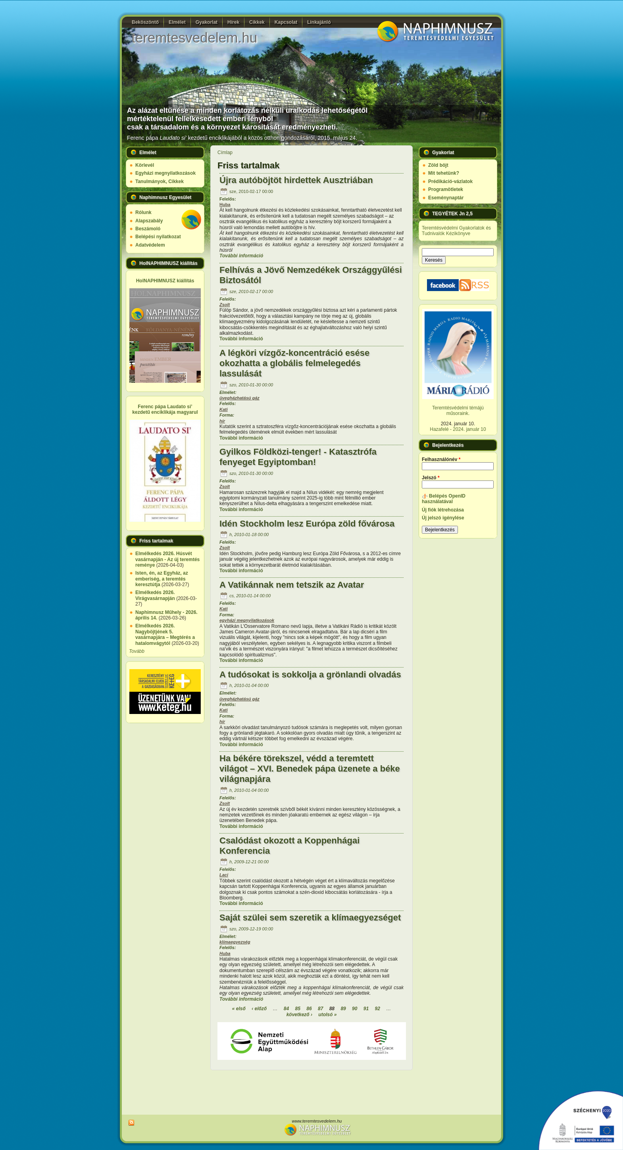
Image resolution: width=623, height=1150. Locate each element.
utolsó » (327, 1014)
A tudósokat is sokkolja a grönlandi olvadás (310, 674)
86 (309, 1008)
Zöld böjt (438, 165)
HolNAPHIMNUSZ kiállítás (165, 281)
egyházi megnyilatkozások (246, 620)
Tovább (136, 651)
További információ (241, 256)
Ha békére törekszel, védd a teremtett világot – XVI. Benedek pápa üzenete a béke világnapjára (309, 768)
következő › (299, 1014)
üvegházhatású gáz (239, 398)
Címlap (225, 152)
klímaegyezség (234, 942)
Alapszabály (149, 221)
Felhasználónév (441, 459)
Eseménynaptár (445, 198)
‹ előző (259, 1008)
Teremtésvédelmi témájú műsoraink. (458, 410)
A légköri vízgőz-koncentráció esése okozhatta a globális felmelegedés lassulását (294, 363)
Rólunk (143, 212)
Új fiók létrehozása (443, 510)
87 (320, 1008)
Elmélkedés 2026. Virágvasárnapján (155, 595)
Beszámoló (147, 229)
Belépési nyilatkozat (158, 236)
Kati (223, 409)
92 (377, 1008)
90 (354, 1008)
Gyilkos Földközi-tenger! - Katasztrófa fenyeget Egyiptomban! (298, 457)
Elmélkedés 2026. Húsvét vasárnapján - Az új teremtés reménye (167, 559)
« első (239, 1008)
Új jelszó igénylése (443, 518)
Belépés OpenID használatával (443, 498)
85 (297, 1008)
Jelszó (431, 477)
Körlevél (144, 165)
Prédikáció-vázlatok (450, 181)
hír (222, 421)
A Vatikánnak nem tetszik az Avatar (291, 585)
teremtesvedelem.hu (194, 37)
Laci (223, 874)
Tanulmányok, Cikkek (159, 181)
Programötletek (445, 189)
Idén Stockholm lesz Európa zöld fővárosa (306, 524)
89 (343, 1008)
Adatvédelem (150, 245)
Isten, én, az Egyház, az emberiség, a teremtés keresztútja (161, 578)
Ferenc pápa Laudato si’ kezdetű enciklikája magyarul (165, 409)
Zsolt (224, 304)
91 (366, 1008)
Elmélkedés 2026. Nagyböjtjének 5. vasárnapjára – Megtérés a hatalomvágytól (165, 634)
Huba (225, 204)
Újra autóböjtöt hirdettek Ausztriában (296, 180)
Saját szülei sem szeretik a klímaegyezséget (310, 917)
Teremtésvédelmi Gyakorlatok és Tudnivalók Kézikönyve (456, 230)
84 (286, 1008)
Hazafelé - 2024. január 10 (458, 429)
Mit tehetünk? (443, 173)
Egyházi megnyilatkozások (165, 173)
